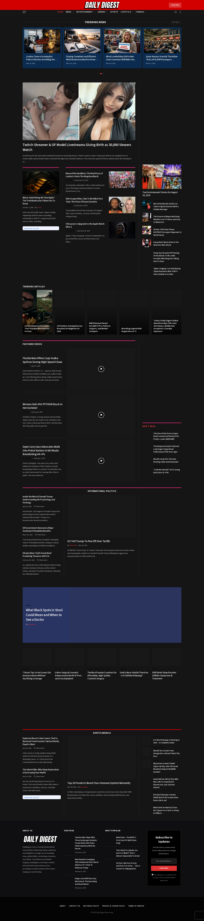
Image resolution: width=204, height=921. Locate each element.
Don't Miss (148, 426)
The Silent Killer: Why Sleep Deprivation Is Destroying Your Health (41, 771)
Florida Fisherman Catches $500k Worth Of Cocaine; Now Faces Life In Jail (165, 797)
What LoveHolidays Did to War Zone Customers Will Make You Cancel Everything (120, 58)
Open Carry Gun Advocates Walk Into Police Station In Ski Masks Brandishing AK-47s (41, 450)
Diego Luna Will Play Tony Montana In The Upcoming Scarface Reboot (86, 881)
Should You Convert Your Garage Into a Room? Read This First (166, 753)
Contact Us (74, 905)
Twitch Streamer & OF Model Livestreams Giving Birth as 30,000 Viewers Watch (77, 147)
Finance (140, 11)
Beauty (57, 668)
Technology (70, 231)
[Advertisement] (161, 121)
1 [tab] (101, 73)
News (68, 11)
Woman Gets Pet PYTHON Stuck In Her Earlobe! (42, 406)
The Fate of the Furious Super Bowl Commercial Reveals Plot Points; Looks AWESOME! (166, 436)
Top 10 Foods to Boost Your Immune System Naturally (98, 782)
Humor (156, 226)
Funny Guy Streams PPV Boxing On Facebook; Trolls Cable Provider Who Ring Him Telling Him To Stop (166, 257)
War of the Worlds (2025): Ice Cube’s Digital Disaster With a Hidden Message (166, 206)
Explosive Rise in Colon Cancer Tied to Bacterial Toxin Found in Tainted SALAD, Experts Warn (41, 740)
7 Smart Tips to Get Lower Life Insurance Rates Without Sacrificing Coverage (37, 675)
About (63, 905)
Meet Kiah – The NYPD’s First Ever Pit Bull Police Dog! (126, 839)
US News (69, 206)
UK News (69, 180)
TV (154, 213)
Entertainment (84, 11)
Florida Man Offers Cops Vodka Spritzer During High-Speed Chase (42, 360)
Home (60, 11)
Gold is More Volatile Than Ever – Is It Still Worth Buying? (134, 674)
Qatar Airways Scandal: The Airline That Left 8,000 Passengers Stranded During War (161, 58)
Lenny (39, 207)
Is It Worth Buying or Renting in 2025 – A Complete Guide (166, 740)
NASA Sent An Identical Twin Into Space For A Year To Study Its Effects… (166, 810)
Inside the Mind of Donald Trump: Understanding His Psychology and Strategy (39, 499)
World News (27, 458)
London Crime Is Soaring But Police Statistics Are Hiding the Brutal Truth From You (40, 58)
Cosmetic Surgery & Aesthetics (99, 668)
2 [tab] (103, 73)
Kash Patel (73, 545)
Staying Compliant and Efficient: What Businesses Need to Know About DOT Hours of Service (81, 58)
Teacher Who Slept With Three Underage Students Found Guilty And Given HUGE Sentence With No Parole (86, 842)
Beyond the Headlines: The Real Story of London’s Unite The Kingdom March (84, 175)
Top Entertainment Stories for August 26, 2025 (160, 194)
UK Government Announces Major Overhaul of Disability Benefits (38, 530)
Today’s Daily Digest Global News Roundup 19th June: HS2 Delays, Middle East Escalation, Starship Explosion (166, 326)
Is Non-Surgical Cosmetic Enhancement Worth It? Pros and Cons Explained (68, 675)
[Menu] (24, 12)
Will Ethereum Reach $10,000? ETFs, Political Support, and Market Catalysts (99, 327)
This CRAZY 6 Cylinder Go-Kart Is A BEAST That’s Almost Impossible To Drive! (128, 852)
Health (28, 605)
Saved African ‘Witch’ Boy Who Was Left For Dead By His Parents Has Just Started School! (165, 782)
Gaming (101, 11)
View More (175, 22)
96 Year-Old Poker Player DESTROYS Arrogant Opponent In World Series (167, 232)
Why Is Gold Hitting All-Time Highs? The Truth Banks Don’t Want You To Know (39, 200)
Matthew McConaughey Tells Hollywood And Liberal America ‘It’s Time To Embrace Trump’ (86, 862)
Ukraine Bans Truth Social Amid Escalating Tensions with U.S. (37, 555)
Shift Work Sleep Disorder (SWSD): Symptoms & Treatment (164, 675)
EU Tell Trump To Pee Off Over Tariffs (88, 541)
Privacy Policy (170, 877)
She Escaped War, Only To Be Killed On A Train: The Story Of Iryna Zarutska (84, 200)
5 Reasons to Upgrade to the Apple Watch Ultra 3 (85, 226)
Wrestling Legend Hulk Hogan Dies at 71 (131, 330)
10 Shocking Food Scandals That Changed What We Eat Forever (37, 329)
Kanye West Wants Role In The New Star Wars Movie (166, 243)
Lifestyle (126, 11)
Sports (114, 11)
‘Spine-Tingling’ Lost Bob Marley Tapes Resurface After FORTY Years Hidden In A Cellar (167, 271)
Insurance (26, 668)
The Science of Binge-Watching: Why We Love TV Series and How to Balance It (166, 219)
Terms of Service (136, 905)
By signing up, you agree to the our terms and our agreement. (164, 877)
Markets (123, 668)
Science (156, 760)
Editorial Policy (91, 905)
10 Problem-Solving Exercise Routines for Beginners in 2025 (69, 329)
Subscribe (175, 5)
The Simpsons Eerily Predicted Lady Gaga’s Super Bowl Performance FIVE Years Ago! (166, 449)
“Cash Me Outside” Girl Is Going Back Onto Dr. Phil (166, 471)
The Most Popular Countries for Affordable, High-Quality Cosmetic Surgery (102, 675)
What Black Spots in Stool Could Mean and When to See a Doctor (44, 614)
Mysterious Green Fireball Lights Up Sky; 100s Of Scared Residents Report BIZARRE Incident (165, 767)
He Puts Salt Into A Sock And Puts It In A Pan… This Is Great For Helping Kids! (128, 865)
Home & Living (158, 736)
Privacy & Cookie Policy (113, 905)
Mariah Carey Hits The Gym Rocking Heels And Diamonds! (165, 460)
